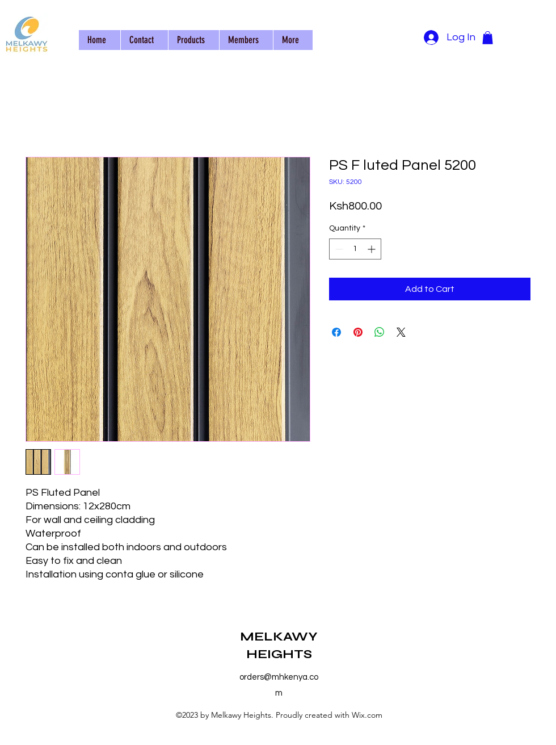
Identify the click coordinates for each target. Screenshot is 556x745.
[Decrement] (338, 249)
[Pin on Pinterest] (358, 332)
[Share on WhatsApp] (379, 332)
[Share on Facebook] (336, 332)
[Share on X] (401, 332)
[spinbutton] (355, 249)
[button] (487, 37)
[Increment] (372, 249)
